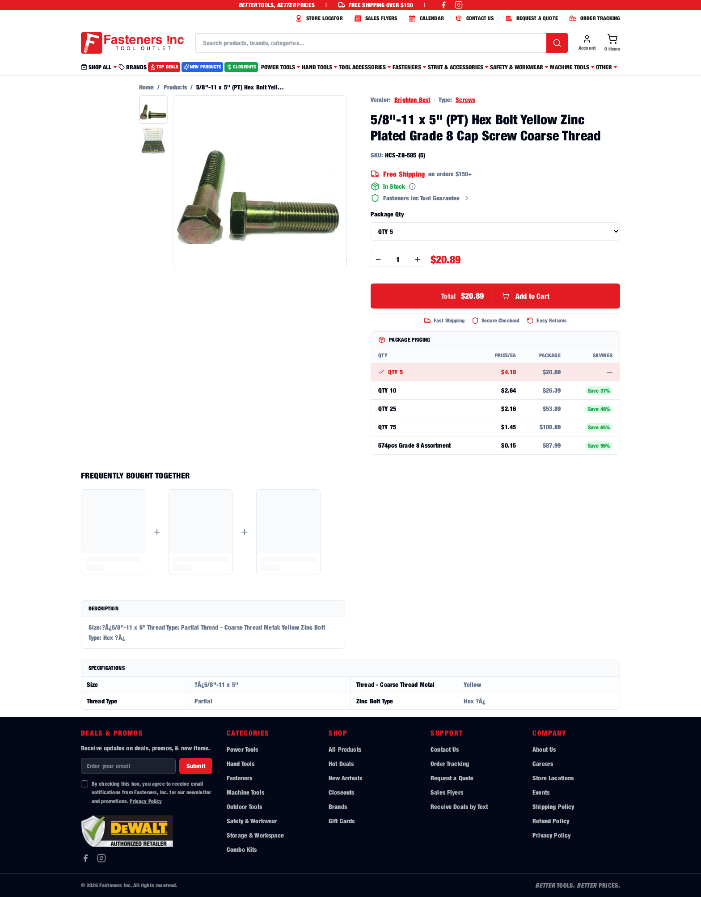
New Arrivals (345, 778)
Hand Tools (241, 763)
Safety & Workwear (252, 821)
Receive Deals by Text (459, 806)
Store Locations (553, 778)
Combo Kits (242, 849)
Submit (195, 766)
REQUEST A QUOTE (530, 18)
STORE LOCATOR (318, 18)
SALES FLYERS (374, 18)
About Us (544, 749)
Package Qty (387, 214)
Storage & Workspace (255, 835)
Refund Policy (550, 821)
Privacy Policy (146, 801)
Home (146, 87)
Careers (542, 763)
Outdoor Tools (244, 806)
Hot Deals (341, 763)
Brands (338, 806)
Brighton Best (412, 99)
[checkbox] (84, 783)
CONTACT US (473, 18)
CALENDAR (425, 18)
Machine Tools (245, 792)
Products (175, 87)
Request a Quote (452, 778)
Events (540, 792)
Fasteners (239, 778)
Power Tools (242, 749)
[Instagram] (101, 858)
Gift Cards (342, 821)
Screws (465, 99)
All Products (345, 749)
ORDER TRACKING (593, 18)
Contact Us (445, 749)
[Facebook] (85, 858)
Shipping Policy (553, 806)
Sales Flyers (447, 792)
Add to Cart (495, 296)
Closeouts (341, 792)
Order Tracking (450, 763)
